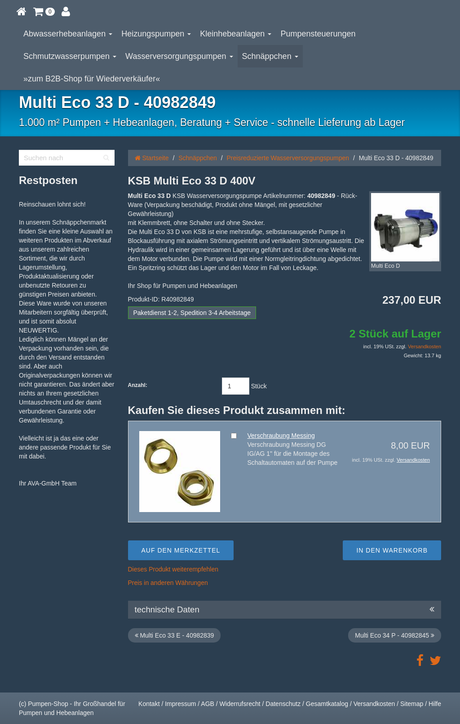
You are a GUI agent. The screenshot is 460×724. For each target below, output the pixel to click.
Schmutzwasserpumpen (69, 56)
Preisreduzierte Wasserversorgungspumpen (288, 158)
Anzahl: (137, 385)
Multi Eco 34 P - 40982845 (394, 635)
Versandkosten (424, 346)
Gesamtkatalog (327, 703)
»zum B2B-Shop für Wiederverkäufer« (91, 78)
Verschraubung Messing (281, 435)
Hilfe (435, 703)
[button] (44, 11)
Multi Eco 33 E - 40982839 (174, 635)
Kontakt (148, 703)
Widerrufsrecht (240, 703)
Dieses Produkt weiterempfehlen (173, 569)
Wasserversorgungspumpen (179, 56)
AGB (207, 703)
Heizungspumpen (156, 33)
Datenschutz (283, 703)
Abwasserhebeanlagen (67, 33)
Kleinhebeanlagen (235, 33)
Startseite (152, 158)
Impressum (180, 703)
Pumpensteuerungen (317, 33)
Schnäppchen (270, 56)
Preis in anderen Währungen (168, 582)
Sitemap (411, 703)
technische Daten (285, 609)
